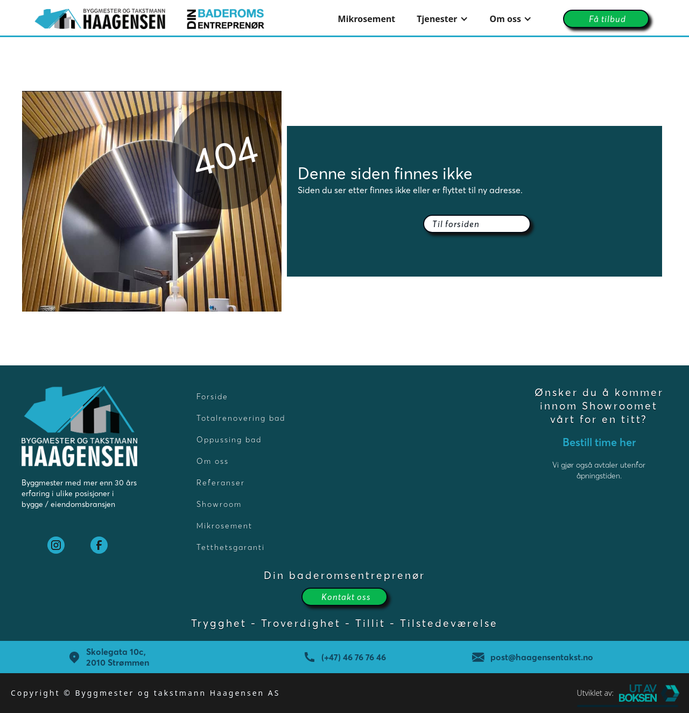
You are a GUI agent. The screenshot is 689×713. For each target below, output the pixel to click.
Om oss (212, 461)
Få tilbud (607, 18)
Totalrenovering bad (240, 418)
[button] (442, 19)
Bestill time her (599, 442)
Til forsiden (456, 223)
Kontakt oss (346, 596)
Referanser (220, 483)
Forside (212, 396)
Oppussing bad (229, 439)
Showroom (219, 504)
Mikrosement (367, 19)
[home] (149, 19)
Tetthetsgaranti (230, 547)
